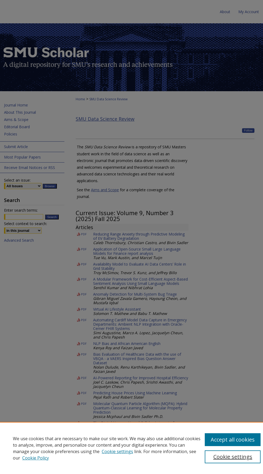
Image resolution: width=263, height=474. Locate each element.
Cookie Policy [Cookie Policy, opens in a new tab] (35, 458)
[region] (131, 448)
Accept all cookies (233, 439)
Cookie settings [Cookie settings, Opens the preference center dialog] (232, 456)
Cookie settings (117, 451)
